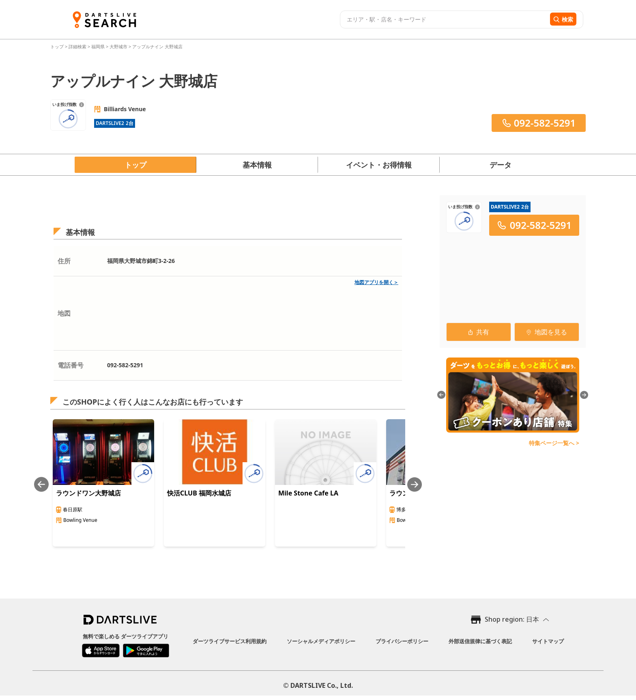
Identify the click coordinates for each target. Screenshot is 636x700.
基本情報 (257, 165)
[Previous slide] (41, 484)
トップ (57, 46)
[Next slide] (414, 484)
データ (500, 165)
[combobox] (444, 19)
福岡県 (98, 46)
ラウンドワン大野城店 (88, 493)
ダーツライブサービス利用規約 (229, 641)
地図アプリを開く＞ (376, 282)
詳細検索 (78, 46)
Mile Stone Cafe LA (308, 493)
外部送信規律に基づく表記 (480, 641)
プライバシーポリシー (402, 641)
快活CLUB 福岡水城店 (199, 493)
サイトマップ (548, 641)
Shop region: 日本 (512, 619)
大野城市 (118, 46)
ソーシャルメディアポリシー (321, 641)
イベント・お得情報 (379, 165)
